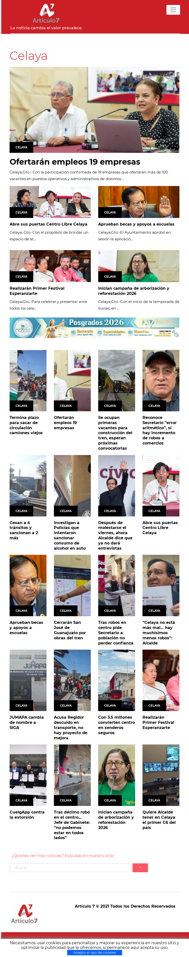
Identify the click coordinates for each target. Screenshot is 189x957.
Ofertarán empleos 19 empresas (75, 162)
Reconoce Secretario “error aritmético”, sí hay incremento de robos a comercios (159, 430)
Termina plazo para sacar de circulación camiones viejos (26, 425)
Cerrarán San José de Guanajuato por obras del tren (70, 630)
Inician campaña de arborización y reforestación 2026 (133, 291)
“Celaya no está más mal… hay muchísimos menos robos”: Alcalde (158, 632)
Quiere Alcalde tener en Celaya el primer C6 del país (159, 820)
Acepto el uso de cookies (94, 952)
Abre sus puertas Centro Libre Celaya (48, 224)
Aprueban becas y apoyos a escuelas (136, 224)
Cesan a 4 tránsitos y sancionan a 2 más (24, 530)
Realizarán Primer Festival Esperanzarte (37, 291)
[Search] (71, 867)
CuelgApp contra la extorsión (27, 815)
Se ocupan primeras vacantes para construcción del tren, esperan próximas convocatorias (115, 433)
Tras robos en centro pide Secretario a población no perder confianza (115, 632)
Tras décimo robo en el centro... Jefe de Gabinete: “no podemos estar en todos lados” (72, 825)
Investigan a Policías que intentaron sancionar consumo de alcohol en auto (70, 535)
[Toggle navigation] (173, 10)
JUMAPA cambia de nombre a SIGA (27, 722)
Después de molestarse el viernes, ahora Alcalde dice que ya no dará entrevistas (115, 535)
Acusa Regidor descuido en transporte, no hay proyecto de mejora (70, 727)
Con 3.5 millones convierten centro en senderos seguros (116, 725)
